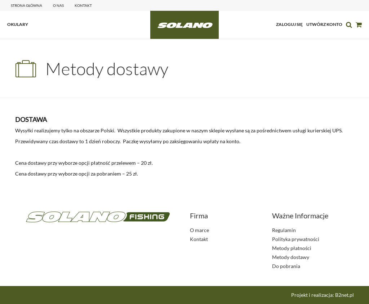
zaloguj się (289, 24)
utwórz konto (324, 24)
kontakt (83, 5)
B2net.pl (344, 295)
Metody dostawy (290, 257)
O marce (199, 230)
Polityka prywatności (295, 239)
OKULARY (17, 24)
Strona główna (26, 5)
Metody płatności (291, 248)
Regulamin (284, 230)
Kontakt (199, 239)
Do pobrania (286, 266)
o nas (58, 5)
